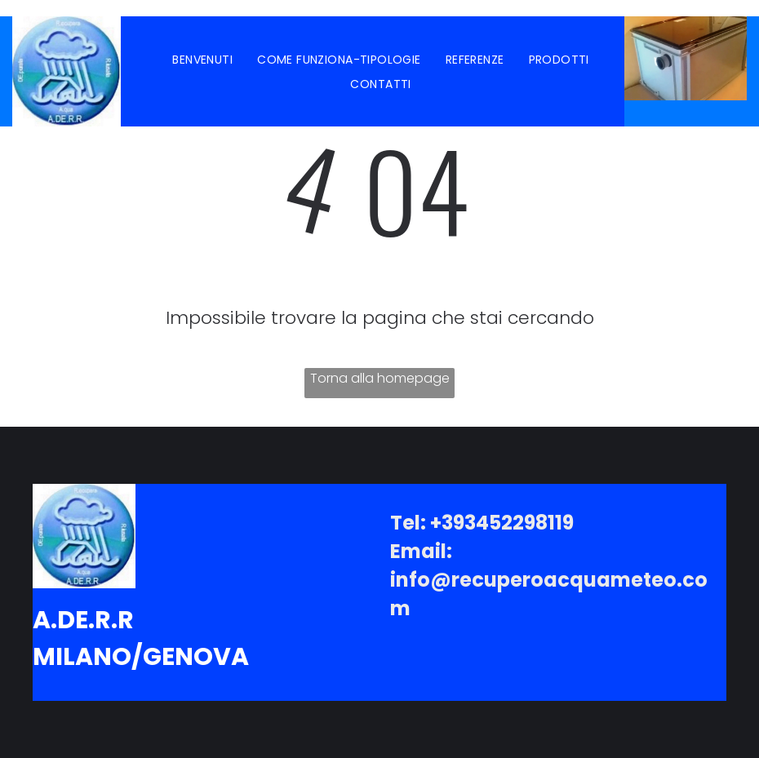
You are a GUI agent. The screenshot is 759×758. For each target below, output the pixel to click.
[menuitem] (202, 60)
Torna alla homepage (380, 378)
